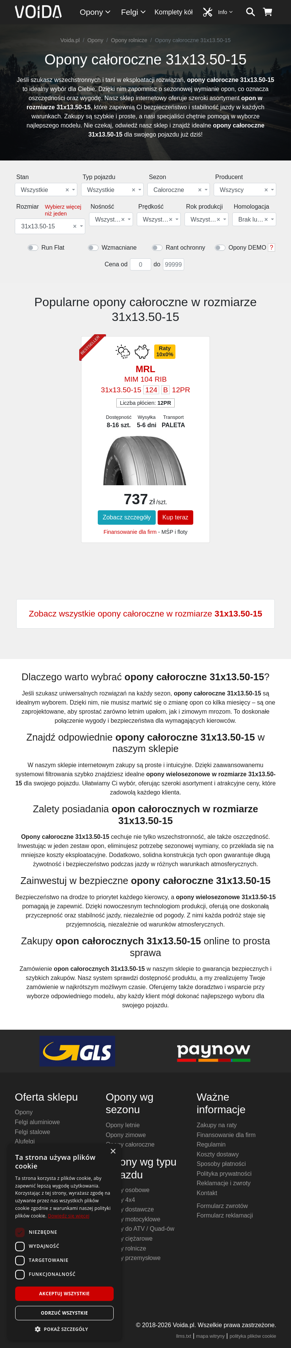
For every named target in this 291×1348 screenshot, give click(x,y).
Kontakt (207, 1193)
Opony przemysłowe (133, 1258)
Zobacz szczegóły (127, 517)
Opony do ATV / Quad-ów (140, 1228)
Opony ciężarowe (129, 1238)
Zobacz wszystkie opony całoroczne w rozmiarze (145, 613)
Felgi (134, 11)
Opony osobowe (128, 1190)
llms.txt (183, 1336)
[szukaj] (250, 12)
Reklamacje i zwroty (223, 1183)
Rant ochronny (185, 247)
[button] (64, 1329)
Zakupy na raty (217, 1125)
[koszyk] (267, 12)
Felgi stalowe (32, 1132)
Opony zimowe (126, 1135)
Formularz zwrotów (222, 1206)
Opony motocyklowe (133, 1219)
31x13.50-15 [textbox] (49, 226)
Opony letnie (123, 1125)
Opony (95, 11)
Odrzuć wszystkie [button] (64, 1313)
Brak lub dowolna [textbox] (253, 220)
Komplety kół (174, 12)
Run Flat (52, 247)
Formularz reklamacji (225, 1215)
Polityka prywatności (224, 1173)
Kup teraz (175, 517)
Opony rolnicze (129, 40)
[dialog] (64, 1242)
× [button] (113, 1152)
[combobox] (46, 189)
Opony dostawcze (130, 1209)
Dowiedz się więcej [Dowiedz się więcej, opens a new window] (68, 1216)
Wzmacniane (119, 247)
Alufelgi (24, 1141)
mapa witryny (210, 1336)
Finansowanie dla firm (129, 532)
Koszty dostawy (218, 1154)
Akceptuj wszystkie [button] (64, 1293)
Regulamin (211, 1144)
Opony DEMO (247, 247)
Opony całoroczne (130, 1144)
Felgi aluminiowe (37, 1122)
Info (225, 11)
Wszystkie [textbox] (45, 190)
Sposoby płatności (221, 1164)
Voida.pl (70, 40)
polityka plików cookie (253, 1336)
